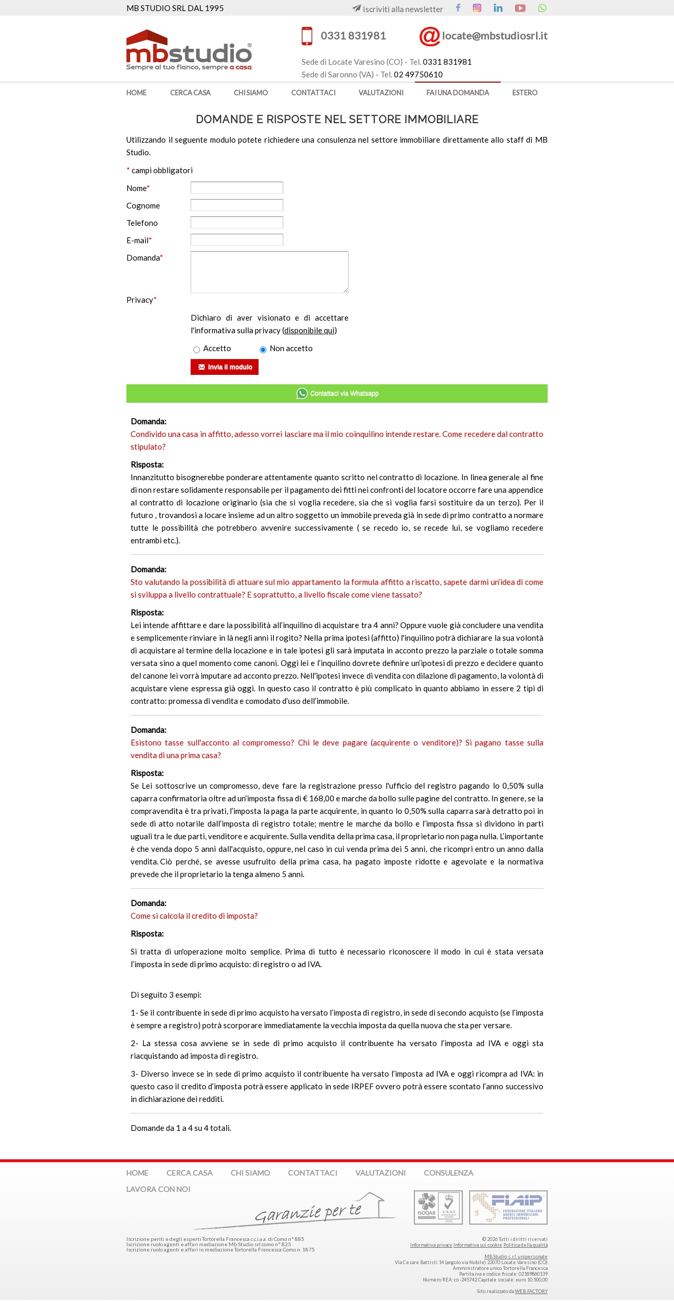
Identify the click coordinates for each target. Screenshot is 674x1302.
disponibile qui (309, 330)
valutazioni (381, 92)
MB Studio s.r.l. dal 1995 (205, 49)
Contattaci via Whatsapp (337, 393)
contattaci (313, 92)
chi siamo (251, 92)
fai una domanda (458, 92)
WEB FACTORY (531, 1291)
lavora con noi (158, 1189)
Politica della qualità (525, 1245)
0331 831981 (353, 35)
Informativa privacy (431, 1245)
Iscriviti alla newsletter (397, 9)
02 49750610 (418, 74)
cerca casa (190, 92)
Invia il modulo (224, 367)
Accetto (212, 348)
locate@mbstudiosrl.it (495, 35)
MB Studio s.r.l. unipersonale (516, 1256)
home (136, 92)
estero (525, 92)
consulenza (448, 1172)
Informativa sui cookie (477, 1245)
